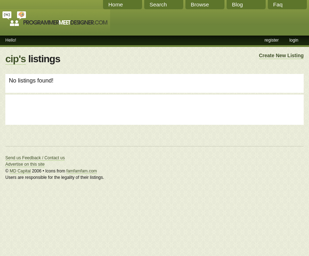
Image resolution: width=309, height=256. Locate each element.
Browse (200, 4)
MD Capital (20, 171)
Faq (278, 4)
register (272, 40)
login (293, 40)
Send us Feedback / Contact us (35, 157)
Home (115, 4)
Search (158, 4)
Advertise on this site (25, 164)
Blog (237, 4)
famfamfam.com (81, 171)
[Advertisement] (92, 108)
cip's (15, 58)
